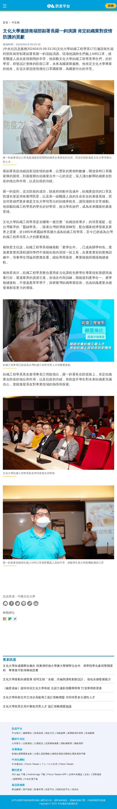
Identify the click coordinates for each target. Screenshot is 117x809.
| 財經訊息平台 (62, 789)
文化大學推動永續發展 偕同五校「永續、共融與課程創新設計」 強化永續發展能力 (57, 679)
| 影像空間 (38, 789)
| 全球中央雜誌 (75, 774)
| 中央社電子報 (30, 779)
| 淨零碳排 (96, 774)
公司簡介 (16, 743)
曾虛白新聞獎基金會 (22, 753)
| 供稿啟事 (60, 733)
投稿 (111, 5)
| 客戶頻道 (27, 789)
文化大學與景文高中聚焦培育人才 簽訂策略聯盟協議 (37, 706)
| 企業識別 (27, 743)
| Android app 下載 (35, 774)
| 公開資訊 (38, 743)
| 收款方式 (49, 733)
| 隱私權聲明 (66, 743)
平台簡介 (16, 733)
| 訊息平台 (49, 789)
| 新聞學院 (17, 779)
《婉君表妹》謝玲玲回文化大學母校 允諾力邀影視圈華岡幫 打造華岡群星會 (52, 688)
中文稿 (16, 22)
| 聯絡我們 (78, 743)
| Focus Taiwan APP (56, 774)
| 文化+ (86, 774)
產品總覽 (16, 789)
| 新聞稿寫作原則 (74, 733)
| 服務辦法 (27, 733)
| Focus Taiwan (31, 764)
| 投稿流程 (38, 733)
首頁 (5, 22)
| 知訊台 (75, 789)
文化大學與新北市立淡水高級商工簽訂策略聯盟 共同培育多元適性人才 (49, 697)
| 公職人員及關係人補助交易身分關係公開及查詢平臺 (59, 753)
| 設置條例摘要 (51, 743)
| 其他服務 (89, 733)
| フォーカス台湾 (48, 764)
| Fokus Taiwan (66, 764)
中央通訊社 (17, 764)
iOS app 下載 (18, 774)
